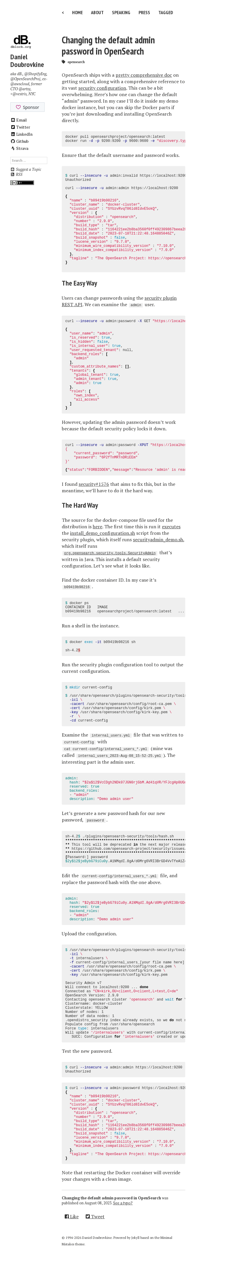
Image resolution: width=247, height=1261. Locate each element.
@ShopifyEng (35, 73)
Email (18, 120)
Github (19, 141)
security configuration (102, 88)
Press (144, 12)
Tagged (165, 12)
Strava (19, 148)
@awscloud (19, 83)
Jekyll (135, 1238)
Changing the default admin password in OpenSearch (108, 45)
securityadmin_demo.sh (158, 539)
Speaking (121, 12)
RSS (16, 174)
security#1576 (94, 484)
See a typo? (123, 1203)
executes (171, 526)
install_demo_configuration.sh (102, 533)
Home (77, 12)
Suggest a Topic (25, 169)
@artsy (24, 88)
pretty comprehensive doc (144, 75)
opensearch (76, 62)
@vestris (19, 93)
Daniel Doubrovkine (27, 60)
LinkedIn (21, 134)
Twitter (20, 127)
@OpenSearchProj (25, 78)
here (97, 526)
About (97, 12)
